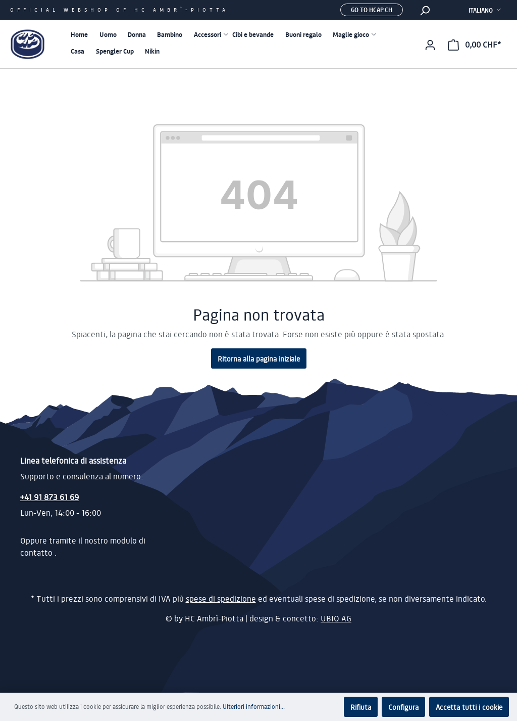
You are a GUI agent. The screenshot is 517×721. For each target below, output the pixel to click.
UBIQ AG (336, 618)
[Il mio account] (430, 44)
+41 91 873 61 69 (49, 496)
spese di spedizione (221, 599)
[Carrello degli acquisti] (474, 44)
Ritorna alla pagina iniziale (259, 358)
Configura (403, 706)
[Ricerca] (424, 10)
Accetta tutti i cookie (469, 706)
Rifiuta (360, 706)
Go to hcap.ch (371, 10)
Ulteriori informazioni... (254, 706)
